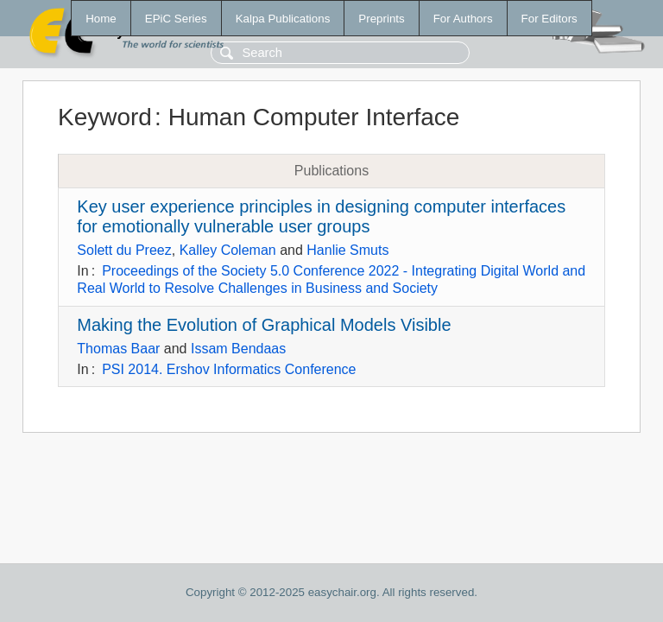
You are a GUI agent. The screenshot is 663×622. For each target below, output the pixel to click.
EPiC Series (176, 18)
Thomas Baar (118, 348)
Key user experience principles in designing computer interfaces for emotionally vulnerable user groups (321, 216)
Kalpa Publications (283, 18)
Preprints (381, 18)
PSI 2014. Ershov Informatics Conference (229, 369)
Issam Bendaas (238, 348)
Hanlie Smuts (347, 250)
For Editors (549, 18)
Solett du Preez (124, 250)
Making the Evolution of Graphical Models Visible (264, 324)
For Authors (463, 18)
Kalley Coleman (228, 250)
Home (101, 18)
